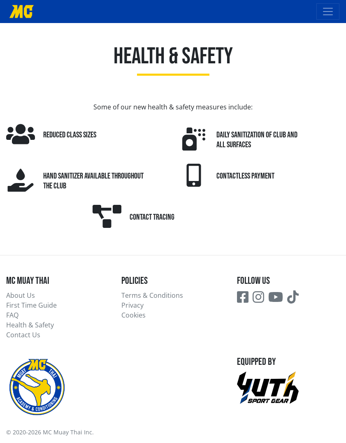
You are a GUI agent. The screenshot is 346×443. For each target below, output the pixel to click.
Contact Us (23, 334)
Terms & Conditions (152, 295)
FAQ (12, 315)
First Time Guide (31, 305)
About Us (20, 295)
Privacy (132, 305)
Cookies (133, 315)
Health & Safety (30, 324)
